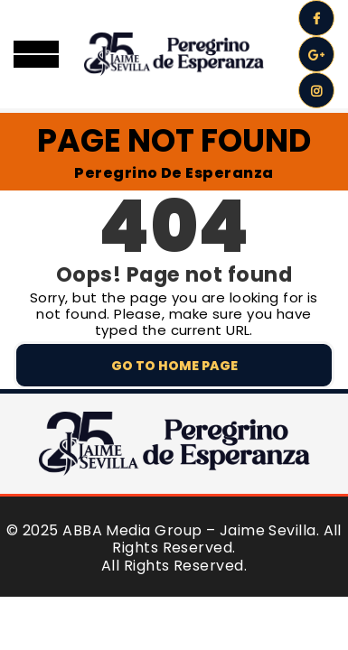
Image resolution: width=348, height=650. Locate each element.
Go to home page (174, 366)
